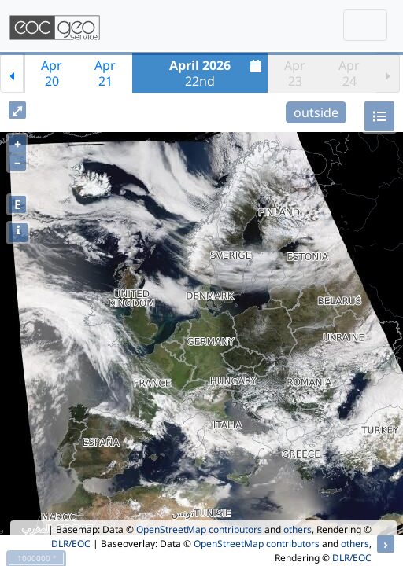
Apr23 (294, 73)
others (297, 529)
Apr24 (349, 73)
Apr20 (51, 73)
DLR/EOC (71, 543)
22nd (217, 73)
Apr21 (105, 73)
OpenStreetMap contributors (199, 529)
